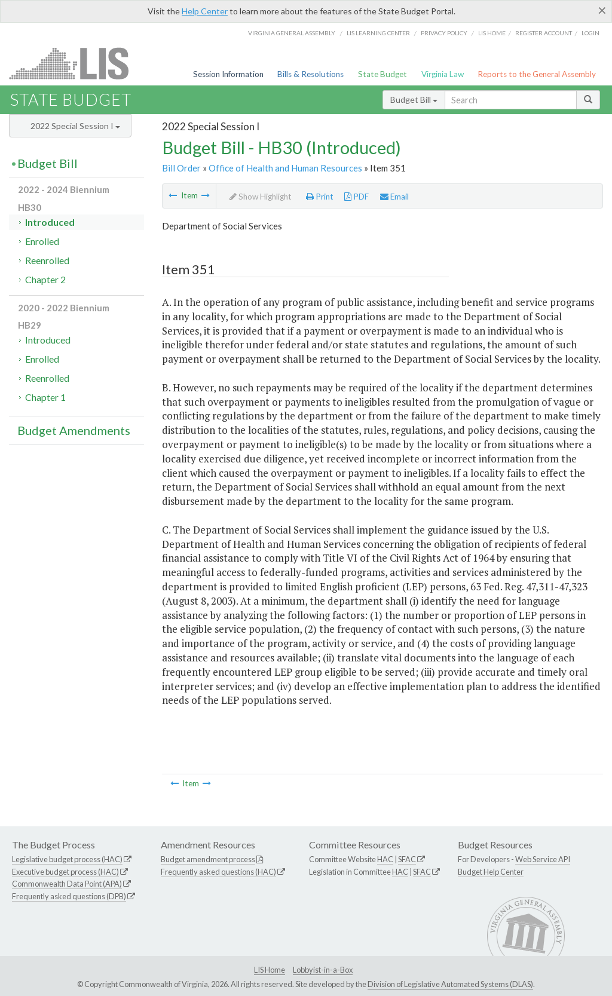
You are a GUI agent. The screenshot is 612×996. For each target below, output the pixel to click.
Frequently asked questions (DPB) (69, 896)
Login (590, 32)
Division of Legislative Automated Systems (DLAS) (450, 984)
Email (394, 196)
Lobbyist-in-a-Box (323, 969)
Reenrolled (47, 260)
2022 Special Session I (75, 126)
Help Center (205, 11)
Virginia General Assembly (291, 32)
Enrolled (42, 241)
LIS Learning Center (378, 32)
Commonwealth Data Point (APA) (67, 883)
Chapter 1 (45, 397)
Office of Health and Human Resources (285, 168)
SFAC (407, 859)
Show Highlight (261, 196)
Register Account (543, 32)
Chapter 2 (45, 279)
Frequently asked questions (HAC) (218, 872)
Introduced (50, 222)
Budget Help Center (491, 872)
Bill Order (181, 168)
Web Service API (542, 859)
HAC (385, 859)
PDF (356, 196)
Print (319, 196)
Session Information (228, 74)
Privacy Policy (444, 32)
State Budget (382, 74)
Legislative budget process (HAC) (67, 859)
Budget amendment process (208, 859)
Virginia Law (442, 74)
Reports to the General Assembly (537, 74)
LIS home (492, 32)
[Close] (602, 10)
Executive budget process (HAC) (65, 872)
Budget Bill (413, 99)
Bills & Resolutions (310, 74)
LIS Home (269, 969)
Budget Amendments (73, 430)
